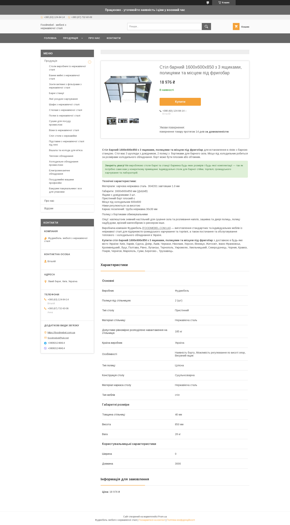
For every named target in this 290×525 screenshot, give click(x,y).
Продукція (70, 38)
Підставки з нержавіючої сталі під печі (66, 143)
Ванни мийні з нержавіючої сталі (64, 77)
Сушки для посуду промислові (60, 123)
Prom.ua (162, 516)
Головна (50, 38)
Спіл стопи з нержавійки (63, 135)
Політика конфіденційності (181, 520)
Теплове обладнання (61, 156)
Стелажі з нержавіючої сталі (65, 110)
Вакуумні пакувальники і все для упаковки (65, 190)
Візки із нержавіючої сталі (64, 130)
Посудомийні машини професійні (61, 181)
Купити (180, 101)
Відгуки (48, 208)
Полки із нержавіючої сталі (64, 115)
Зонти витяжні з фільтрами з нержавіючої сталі (65, 86)
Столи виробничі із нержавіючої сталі (67, 68)
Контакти (114, 38)
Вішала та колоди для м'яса (65, 150)
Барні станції (56, 93)
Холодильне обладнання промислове (63, 163)
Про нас (94, 38)
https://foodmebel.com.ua (61, 332)
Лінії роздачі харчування (63, 99)
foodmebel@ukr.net (58, 337)
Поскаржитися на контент (152, 520)
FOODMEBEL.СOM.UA (156, 228)
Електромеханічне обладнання (59, 172)
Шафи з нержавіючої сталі (64, 104)
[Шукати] (206, 26)
